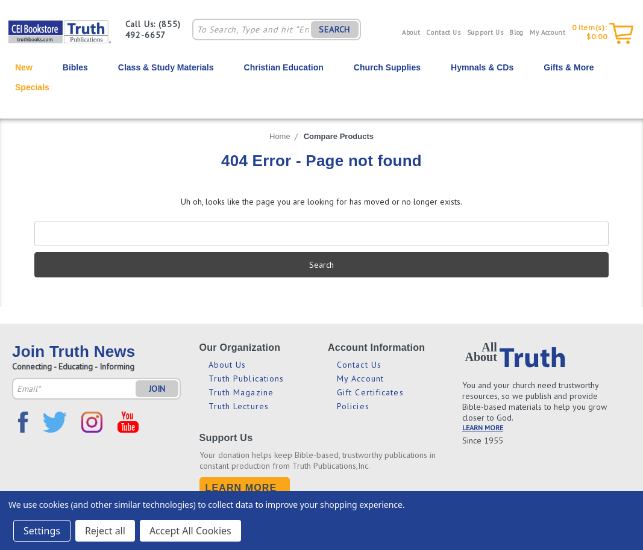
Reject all (105, 530)
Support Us (485, 32)
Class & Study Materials (166, 67)
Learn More (241, 488)
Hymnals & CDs (482, 67)
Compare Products (339, 136)
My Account (548, 32)
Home (279, 136)
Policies (353, 406)
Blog (516, 32)
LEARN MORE (482, 427)
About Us (227, 364)
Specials (32, 87)
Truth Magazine (241, 392)
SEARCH (334, 29)
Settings (42, 530)
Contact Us (443, 32)
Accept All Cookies (190, 530)
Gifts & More (569, 67)
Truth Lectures (239, 406)
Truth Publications (246, 378)
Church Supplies (387, 67)
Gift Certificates (370, 392)
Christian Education (284, 67)
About (411, 32)
